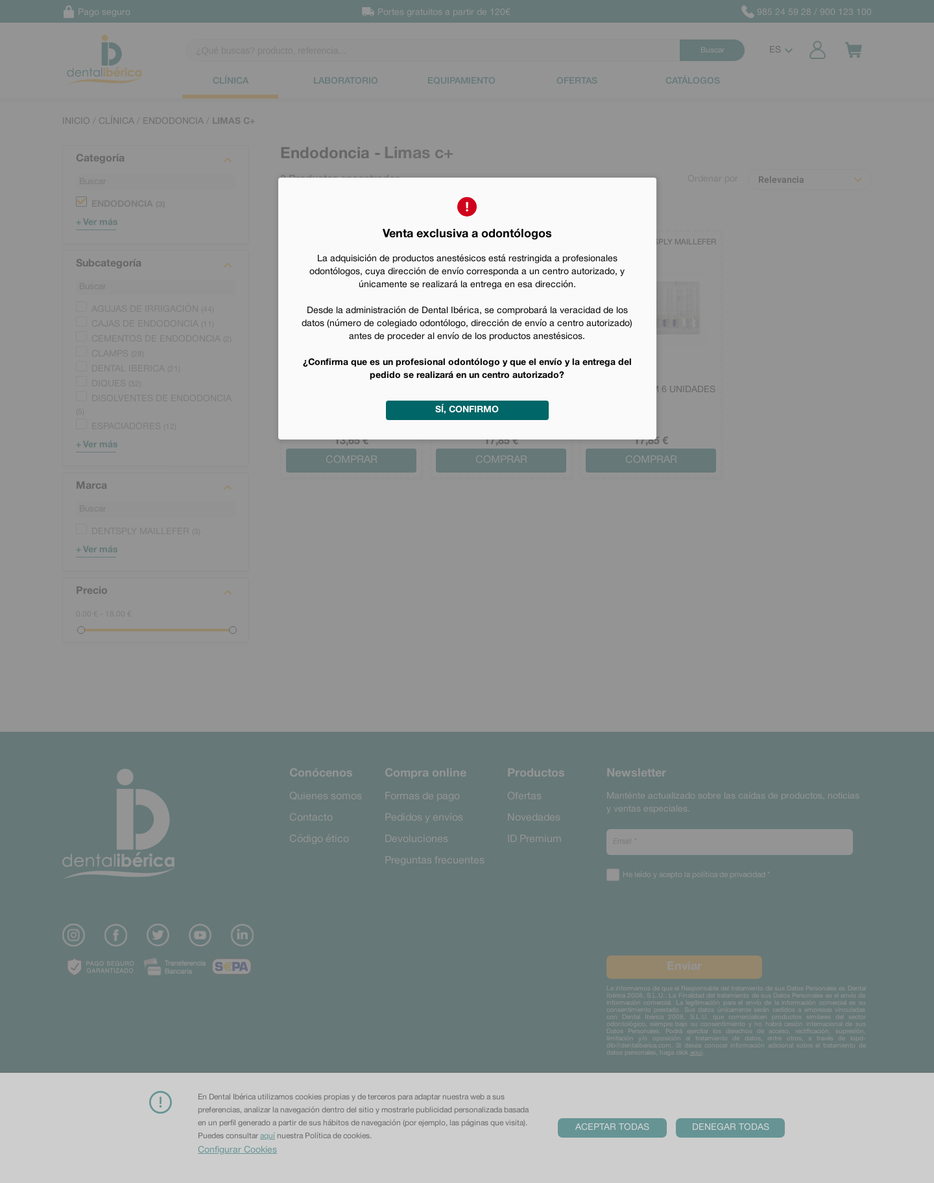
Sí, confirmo (467, 410)
